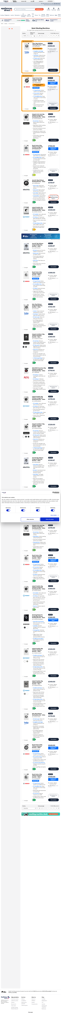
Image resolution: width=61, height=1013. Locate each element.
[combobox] (29, 9)
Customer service (14, 999)
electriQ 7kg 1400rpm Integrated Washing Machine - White (37, 245)
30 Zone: (35, 217)
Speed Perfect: (37, 90)
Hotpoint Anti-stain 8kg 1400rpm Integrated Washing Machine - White (38, 116)
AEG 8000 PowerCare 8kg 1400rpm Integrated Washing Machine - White (39, 369)
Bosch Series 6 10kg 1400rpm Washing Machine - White (37, 746)
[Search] (39, 9)
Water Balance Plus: (38, 223)
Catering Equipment (43, 15)
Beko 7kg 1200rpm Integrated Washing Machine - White (37, 306)
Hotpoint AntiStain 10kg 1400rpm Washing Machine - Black (38, 336)
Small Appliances (29, 15)
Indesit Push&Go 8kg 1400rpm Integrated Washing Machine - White (38, 398)
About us (33, 999)
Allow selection (30, 519)
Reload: (35, 288)
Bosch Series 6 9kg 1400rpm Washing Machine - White (37, 79)
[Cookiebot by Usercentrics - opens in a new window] (53, 493)
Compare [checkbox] (27, 71)
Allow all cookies (50, 519)
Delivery (23, 999)
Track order (13, 1005)
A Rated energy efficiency (39, 762)
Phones (36, 15)
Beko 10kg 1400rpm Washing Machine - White (39, 44)
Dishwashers (17, 15)
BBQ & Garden (47, 15)
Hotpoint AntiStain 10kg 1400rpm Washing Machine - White (38, 425)
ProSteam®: (36, 379)
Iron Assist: (37, 93)
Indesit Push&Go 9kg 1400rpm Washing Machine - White (37, 650)
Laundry (12, 15)
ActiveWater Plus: (38, 96)
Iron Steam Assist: (37, 756)
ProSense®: (36, 374)
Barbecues (44, 1008)
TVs (39, 15)
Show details (54, 515)
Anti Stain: (36, 121)
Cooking (2, 15)
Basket (58, 9)
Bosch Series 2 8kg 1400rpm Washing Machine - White (37, 273)
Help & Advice (59, 15)
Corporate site (34, 1004)
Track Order (53, 9)
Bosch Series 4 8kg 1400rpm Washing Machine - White (37, 776)
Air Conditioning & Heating (23, 15)
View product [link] (53, 70)
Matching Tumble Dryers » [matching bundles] (53, 198)
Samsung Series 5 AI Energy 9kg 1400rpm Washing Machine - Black (38, 616)
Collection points (14, 1000)
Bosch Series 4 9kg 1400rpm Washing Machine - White (37, 557)
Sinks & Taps (33, 15)
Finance (12, 1002)
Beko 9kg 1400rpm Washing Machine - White (38, 714)
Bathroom (52, 15)
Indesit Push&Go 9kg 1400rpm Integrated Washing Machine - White (38, 587)
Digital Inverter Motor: (38, 638)
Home (2, 23)
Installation (23, 1000)
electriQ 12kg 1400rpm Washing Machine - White (38, 181)
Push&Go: (36, 214)
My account (13, 1004)
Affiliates (33, 1000)
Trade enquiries (24, 1005)
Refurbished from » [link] (53, 104)
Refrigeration (7, 15)
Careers (33, 1002)
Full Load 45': (36, 345)
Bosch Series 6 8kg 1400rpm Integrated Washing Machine (37, 147)
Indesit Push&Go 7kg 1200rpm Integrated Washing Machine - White (38, 209)
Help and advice (15, 997)
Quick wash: (37, 58)
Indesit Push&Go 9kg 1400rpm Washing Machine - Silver (37, 682)
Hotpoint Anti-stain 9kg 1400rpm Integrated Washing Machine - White (38, 527)
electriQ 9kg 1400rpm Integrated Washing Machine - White (37, 459)
